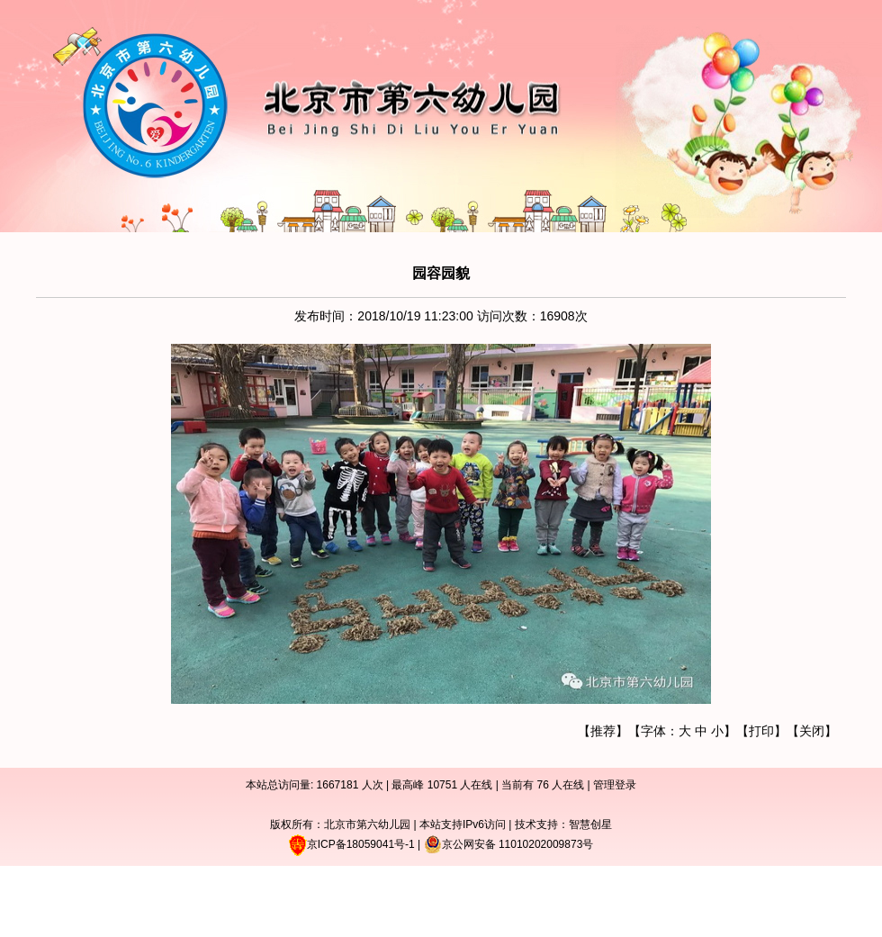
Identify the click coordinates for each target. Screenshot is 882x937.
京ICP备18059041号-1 (361, 844)
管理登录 (614, 785)
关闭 (811, 731)
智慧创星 (590, 824)
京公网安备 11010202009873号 (509, 844)
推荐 (603, 731)
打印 (761, 731)
